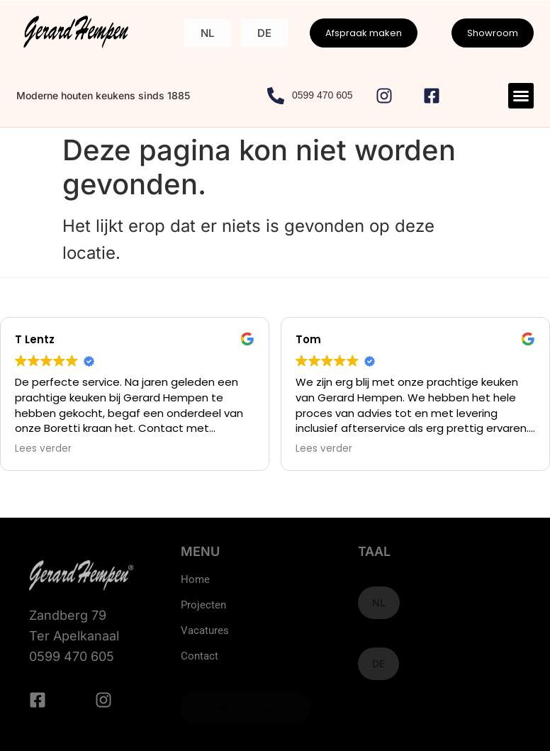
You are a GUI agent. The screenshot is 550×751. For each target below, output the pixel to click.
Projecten (203, 605)
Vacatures (205, 630)
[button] (521, 96)
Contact (199, 656)
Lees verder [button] (43, 449)
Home (195, 579)
